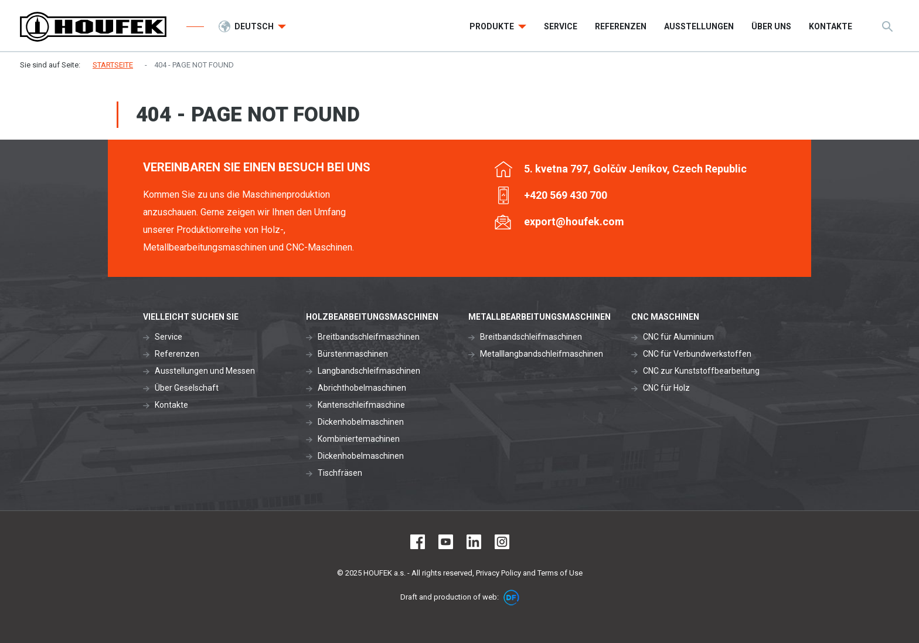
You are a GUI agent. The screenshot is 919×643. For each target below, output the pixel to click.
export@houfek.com (574, 221)
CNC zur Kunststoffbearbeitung (701, 370)
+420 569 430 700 (565, 195)
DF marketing (511, 597)
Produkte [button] (492, 26)
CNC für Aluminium (678, 336)
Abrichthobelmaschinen (362, 387)
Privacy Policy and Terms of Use (529, 572)
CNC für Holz (666, 387)
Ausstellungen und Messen (205, 370)
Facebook (417, 541)
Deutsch (254, 26)
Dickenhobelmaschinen (361, 422)
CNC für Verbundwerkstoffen (697, 353)
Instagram (502, 541)
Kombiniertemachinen (359, 439)
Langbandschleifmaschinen (369, 370)
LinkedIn (474, 541)
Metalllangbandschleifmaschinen (541, 353)
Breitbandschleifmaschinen (369, 336)
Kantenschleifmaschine (361, 405)
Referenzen (177, 353)
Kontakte (171, 405)
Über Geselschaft (187, 387)
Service (168, 336)
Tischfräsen (340, 473)
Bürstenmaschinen (353, 353)
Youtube (445, 541)
